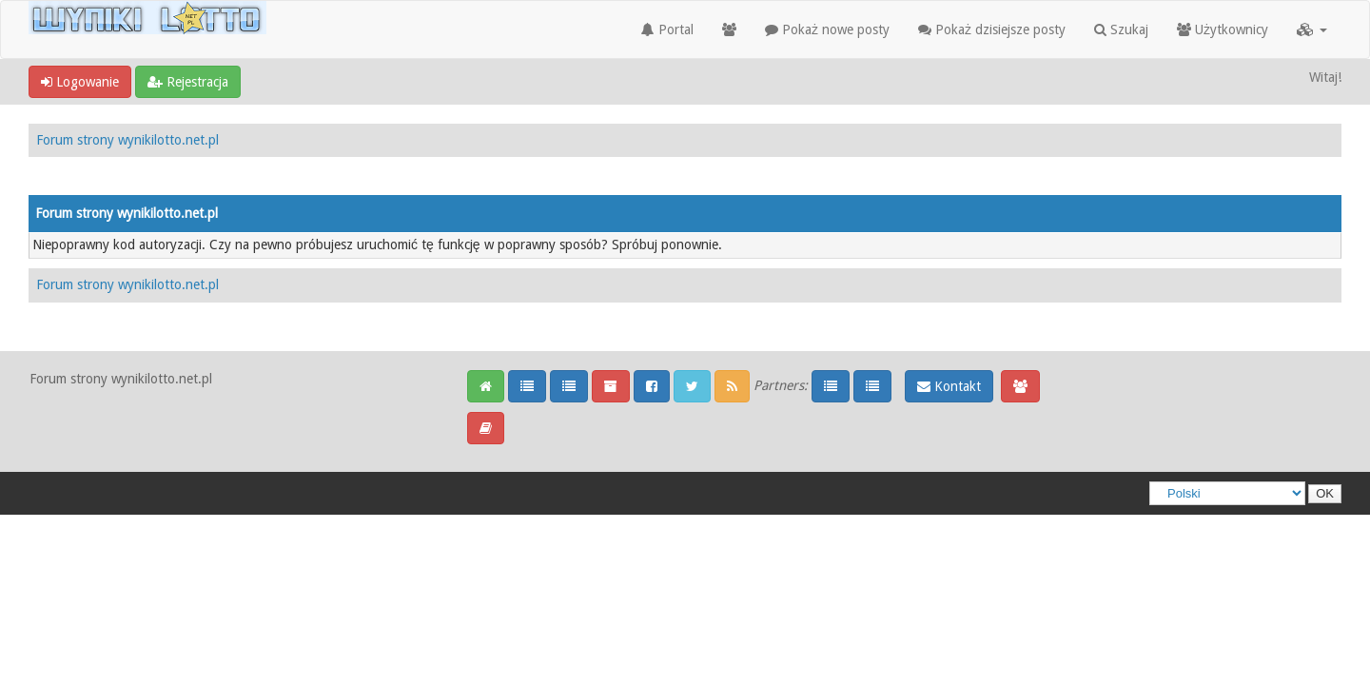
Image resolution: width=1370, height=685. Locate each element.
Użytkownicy (1222, 29)
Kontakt (949, 386)
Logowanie (80, 81)
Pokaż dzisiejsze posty (992, 29)
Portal (667, 29)
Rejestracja (187, 81)
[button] (1311, 29)
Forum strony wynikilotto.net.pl (127, 139)
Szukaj (1121, 29)
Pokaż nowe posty (827, 29)
